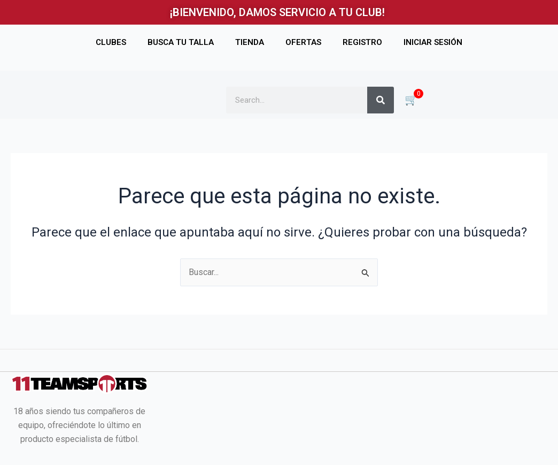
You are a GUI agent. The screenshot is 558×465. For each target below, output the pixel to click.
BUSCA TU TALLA (181, 42)
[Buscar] (380, 100)
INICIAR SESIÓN (433, 42)
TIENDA (249, 42)
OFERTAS (303, 42)
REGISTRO (362, 42)
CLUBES (111, 42)
